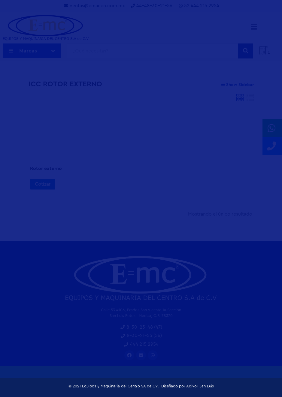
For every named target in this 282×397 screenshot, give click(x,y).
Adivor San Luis (200, 386)
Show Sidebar (237, 84)
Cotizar (42, 184)
